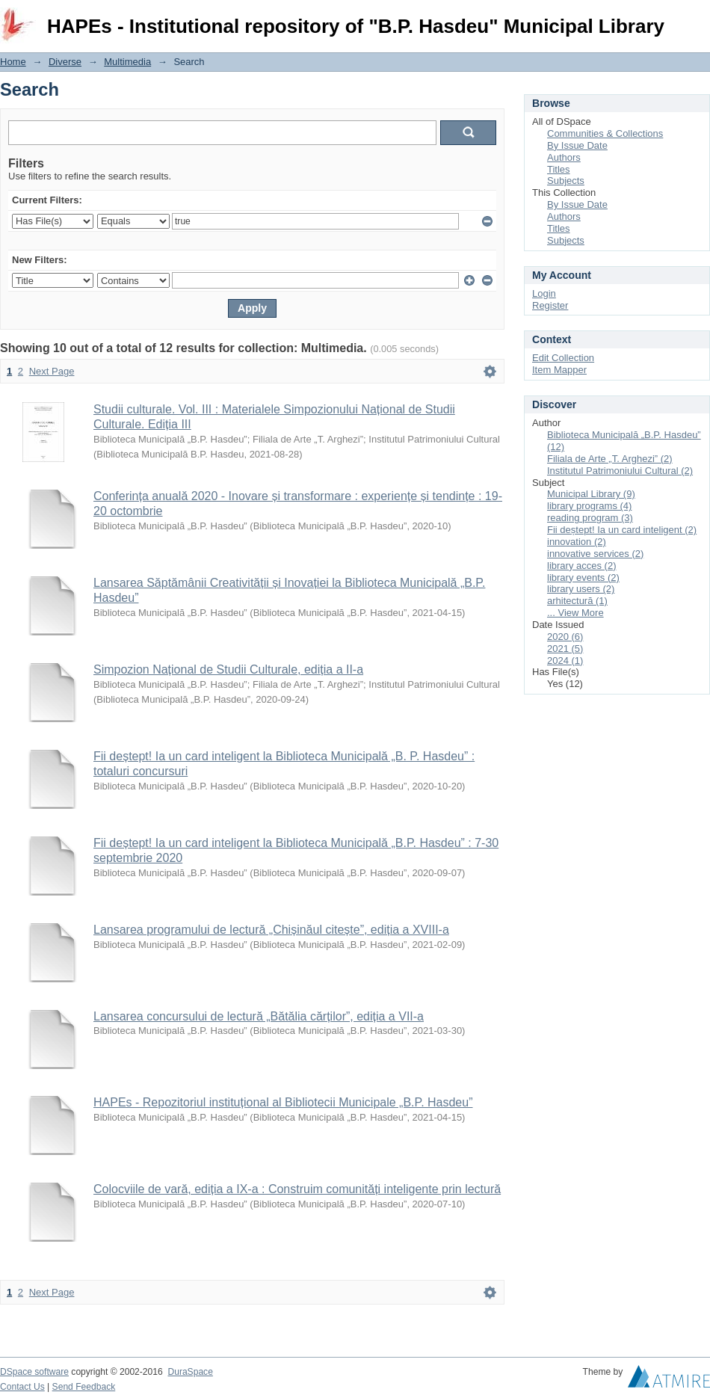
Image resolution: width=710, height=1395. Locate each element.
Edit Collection (563, 357)
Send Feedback (84, 1387)
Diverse (65, 61)
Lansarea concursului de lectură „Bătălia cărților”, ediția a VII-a (258, 1016)
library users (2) (580, 588)
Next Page (52, 371)
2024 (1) (565, 660)
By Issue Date (577, 145)
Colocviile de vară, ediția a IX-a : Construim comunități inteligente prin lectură (297, 1189)
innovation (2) (576, 541)
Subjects (565, 180)
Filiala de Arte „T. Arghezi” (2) (610, 458)
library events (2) (583, 577)
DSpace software (34, 1372)
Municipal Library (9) (591, 493)
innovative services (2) (595, 553)
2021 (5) (565, 648)
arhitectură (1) (577, 600)
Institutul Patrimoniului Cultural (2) (620, 470)
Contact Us (22, 1387)
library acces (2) (581, 565)
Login (698, 18)
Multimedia (127, 61)
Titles (558, 169)
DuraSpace (189, 1372)
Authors (564, 157)
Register (550, 305)
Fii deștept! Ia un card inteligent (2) (622, 529)
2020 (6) (565, 636)
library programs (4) (589, 505)
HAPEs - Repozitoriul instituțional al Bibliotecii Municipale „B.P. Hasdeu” (283, 1102)
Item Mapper (559, 369)
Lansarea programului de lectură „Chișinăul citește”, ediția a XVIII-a (271, 929)
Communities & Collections (605, 133)
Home (13, 61)
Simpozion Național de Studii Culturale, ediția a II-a (228, 669)
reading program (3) (590, 517)
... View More (575, 612)
